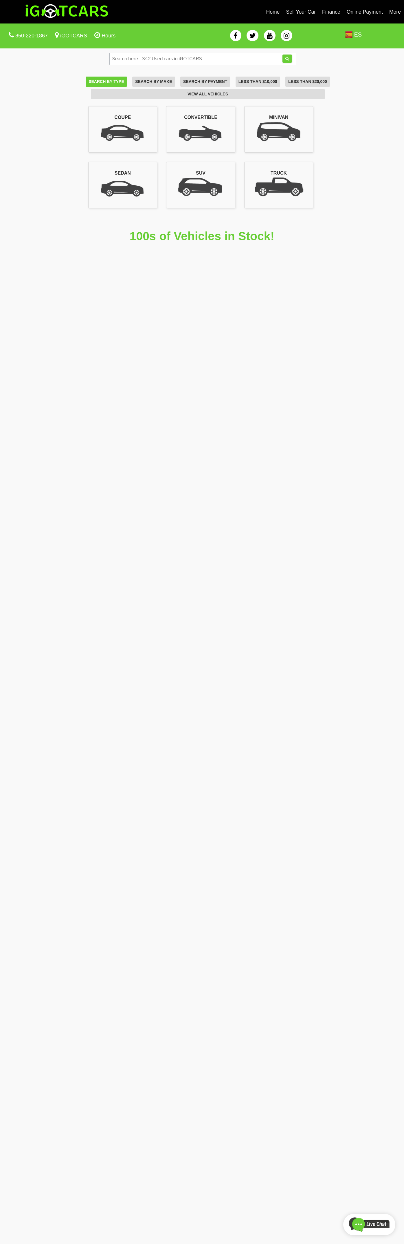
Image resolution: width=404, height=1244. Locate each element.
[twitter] (252, 35)
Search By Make (153, 81)
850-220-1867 (31, 36)
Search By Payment (205, 81)
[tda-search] (287, 59)
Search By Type (106, 81)
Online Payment (365, 12)
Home (273, 12)
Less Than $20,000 (307, 81)
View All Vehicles (208, 94)
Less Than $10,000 (257, 81)
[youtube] (270, 35)
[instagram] (286, 35)
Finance (331, 12)
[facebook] (235, 35)
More (395, 12)
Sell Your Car (301, 12)
